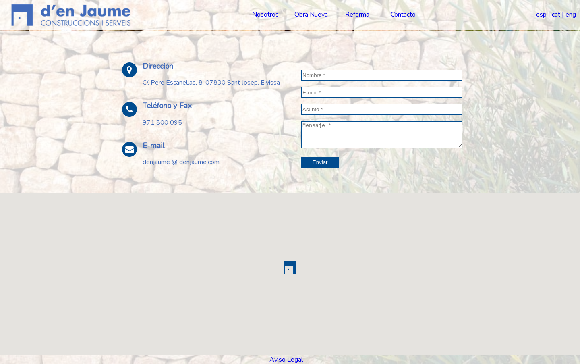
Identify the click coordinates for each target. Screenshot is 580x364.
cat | (558, 14)
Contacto (403, 14)
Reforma (357, 14)
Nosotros (265, 14)
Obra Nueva (311, 14)
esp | (543, 14)
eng (571, 14)
